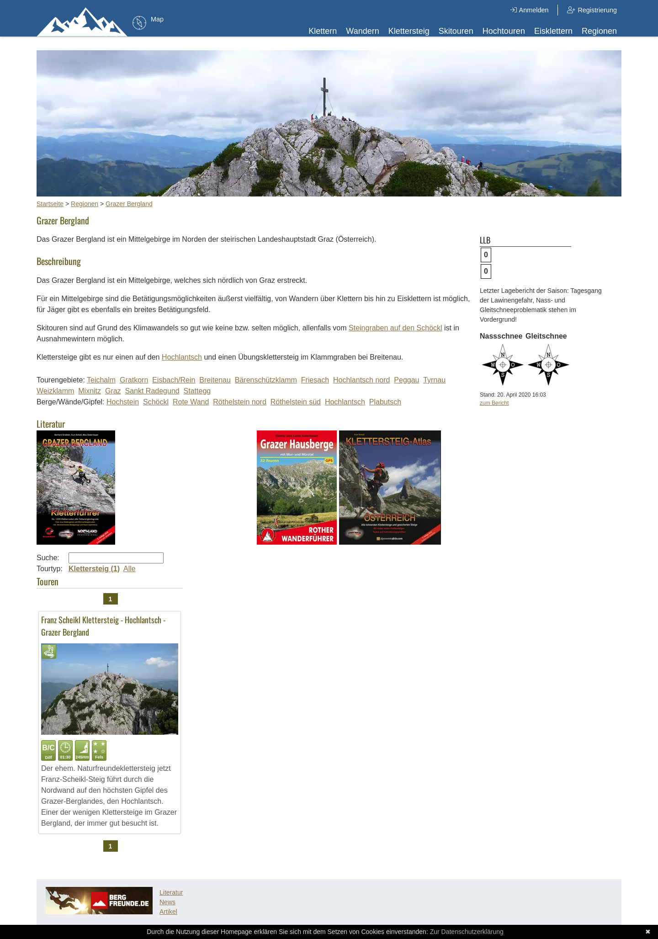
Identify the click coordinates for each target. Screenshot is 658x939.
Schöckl (156, 402)
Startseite (50, 203)
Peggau (406, 380)
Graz (113, 391)
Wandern (362, 31)
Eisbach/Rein (173, 380)
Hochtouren (504, 31)
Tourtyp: (50, 569)
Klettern (322, 31)
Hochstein (122, 402)
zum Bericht (494, 403)
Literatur (171, 892)
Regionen (599, 31)
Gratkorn (134, 380)
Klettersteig (409, 31)
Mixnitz (89, 391)
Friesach (315, 380)
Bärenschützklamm (266, 380)
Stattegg (197, 391)
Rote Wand (191, 402)
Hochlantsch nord (361, 380)
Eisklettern (553, 31)
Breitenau (215, 380)
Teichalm (101, 380)
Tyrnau (434, 380)
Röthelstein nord (239, 402)
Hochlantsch (182, 357)
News (167, 902)
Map (157, 19)
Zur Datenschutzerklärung (467, 931)
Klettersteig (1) (94, 569)
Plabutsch (385, 402)
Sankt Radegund (152, 391)
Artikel (168, 911)
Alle (129, 569)
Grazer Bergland (129, 203)
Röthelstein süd (296, 402)
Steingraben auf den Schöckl (395, 328)
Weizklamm (55, 391)
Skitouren (456, 31)
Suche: (48, 558)
